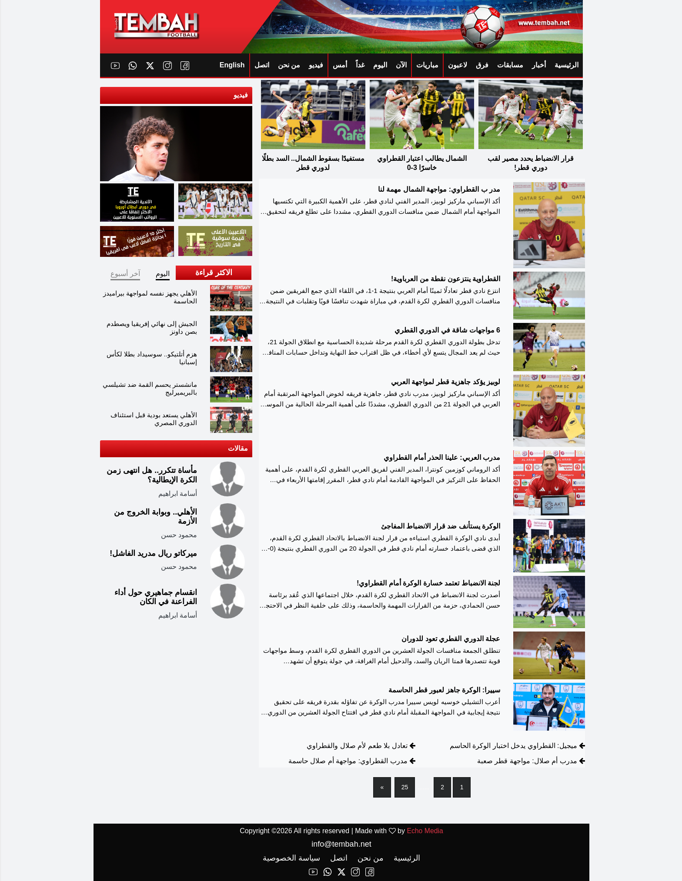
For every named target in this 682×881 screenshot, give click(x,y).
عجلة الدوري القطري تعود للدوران (450, 639)
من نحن (288, 65)
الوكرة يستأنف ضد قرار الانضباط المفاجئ (440, 526)
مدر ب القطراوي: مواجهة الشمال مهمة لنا (439, 189)
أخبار (538, 65)
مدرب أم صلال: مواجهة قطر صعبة (527, 761)
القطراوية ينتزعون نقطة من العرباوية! (445, 279)
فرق (481, 65)
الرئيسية (566, 65)
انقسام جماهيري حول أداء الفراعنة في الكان (155, 597)
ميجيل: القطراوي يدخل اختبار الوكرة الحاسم (513, 746)
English (231, 65)
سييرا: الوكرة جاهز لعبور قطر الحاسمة (444, 690)
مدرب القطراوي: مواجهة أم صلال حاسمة (347, 761)
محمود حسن (178, 535)
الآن (400, 65)
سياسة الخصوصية (291, 858)
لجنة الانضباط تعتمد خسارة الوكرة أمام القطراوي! (428, 583)
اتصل (261, 65)
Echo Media (424, 830)
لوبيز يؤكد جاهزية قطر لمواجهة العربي (445, 382)
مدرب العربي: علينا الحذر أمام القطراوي (441, 457)
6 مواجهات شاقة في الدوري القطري (447, 330)
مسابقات (510, 65)
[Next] (382, 788)
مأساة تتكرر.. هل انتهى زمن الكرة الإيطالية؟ (151, 475)
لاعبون (457, 65)
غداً (359, 65)
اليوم (380, 65)
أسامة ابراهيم (177, 493)
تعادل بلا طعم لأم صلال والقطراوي (356, 746)
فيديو (315, 65)
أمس (339, 65)
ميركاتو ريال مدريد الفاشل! (153, 553)
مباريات (427, 65)
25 (404, 787)
